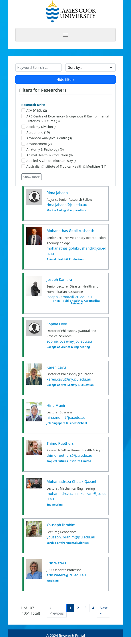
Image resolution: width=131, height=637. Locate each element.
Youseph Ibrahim (61, 524)
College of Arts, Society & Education (70, 385)
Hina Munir (56, 405)
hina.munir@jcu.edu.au (66, 417)
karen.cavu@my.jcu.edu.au (69, 379)
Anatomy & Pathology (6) (42, 149)
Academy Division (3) (39, 127)
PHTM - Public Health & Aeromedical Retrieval (77, 302)
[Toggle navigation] (65, 35)
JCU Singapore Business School (67, 423)
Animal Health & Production (65, 259)
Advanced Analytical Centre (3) (46, 138)
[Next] (103, 610)
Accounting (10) (35, 132)
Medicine (53, 580)
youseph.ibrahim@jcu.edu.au (71, 537)
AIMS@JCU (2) (34, 110)
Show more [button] (31, 177)
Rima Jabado (57, 192)
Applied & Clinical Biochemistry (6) (49, 161)
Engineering (55, 504)
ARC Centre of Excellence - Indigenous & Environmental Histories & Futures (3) (65, 118)
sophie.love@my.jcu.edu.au (69, 341)
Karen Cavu (56, 367)
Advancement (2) (36, 144)
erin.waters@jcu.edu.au (66, 575)
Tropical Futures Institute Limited (69, 461)
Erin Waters (56, 563)
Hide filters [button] (65, 79)
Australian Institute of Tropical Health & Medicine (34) (63, 166)
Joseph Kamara (59, 279)
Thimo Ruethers (60, 443)
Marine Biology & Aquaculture (66, 210)
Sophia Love (57, 323)
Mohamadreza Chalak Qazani (71, 481)
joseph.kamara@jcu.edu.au (69, 296)
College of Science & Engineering (68, 347)
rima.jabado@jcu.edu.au (67, 204)
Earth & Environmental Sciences (68, 543)
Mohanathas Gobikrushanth (70, 230)
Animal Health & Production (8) (47, 155)
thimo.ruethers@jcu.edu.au (69, 455)
